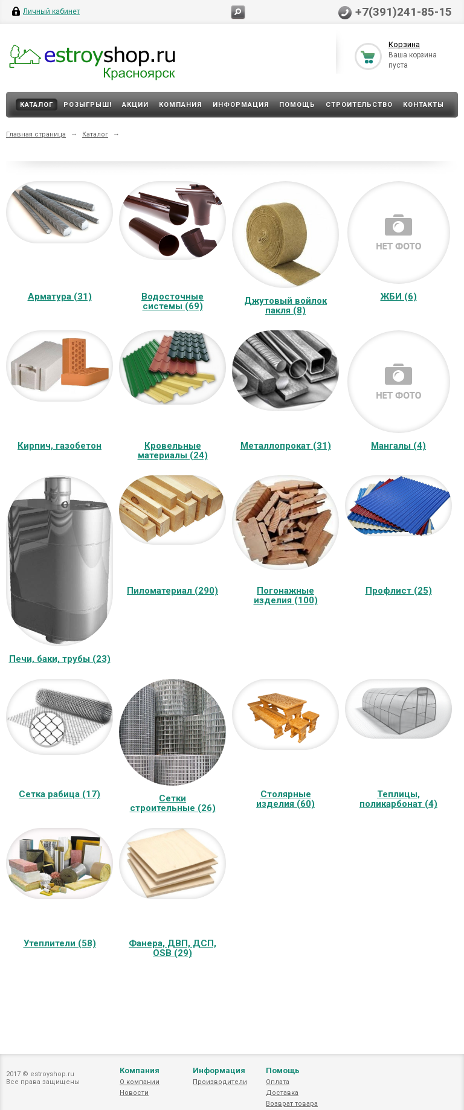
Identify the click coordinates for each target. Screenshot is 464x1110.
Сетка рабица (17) (59, 794)
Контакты (423, 105)
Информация (241, 105)
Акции (135, 105)
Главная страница (36, 134)
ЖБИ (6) (399, 296)
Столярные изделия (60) (285, 799)
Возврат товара (292, 1104)
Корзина (404, 44)
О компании (140, 1082)
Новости (134, 1093)
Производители (220, 1082)
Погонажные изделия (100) (286, 595)
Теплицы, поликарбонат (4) (398, 799)
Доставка (282, 1093)
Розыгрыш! (87, 105)
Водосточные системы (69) (172, 301)
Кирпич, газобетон (60, 445)
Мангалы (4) (398, 445)
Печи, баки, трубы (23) (60, 658)
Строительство (359, 105)
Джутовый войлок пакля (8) (285, 305)
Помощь (297, 105)
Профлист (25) (399, 590)
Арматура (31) (60, 296)
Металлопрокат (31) (285, 445)
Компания (180, 105)
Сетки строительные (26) (173, 803)
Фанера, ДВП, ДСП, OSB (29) (172, 948)
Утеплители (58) (60, 943)
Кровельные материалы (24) (173, 450)
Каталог (36, 105)
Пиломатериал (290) (172, 590)
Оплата (277, 1082)
